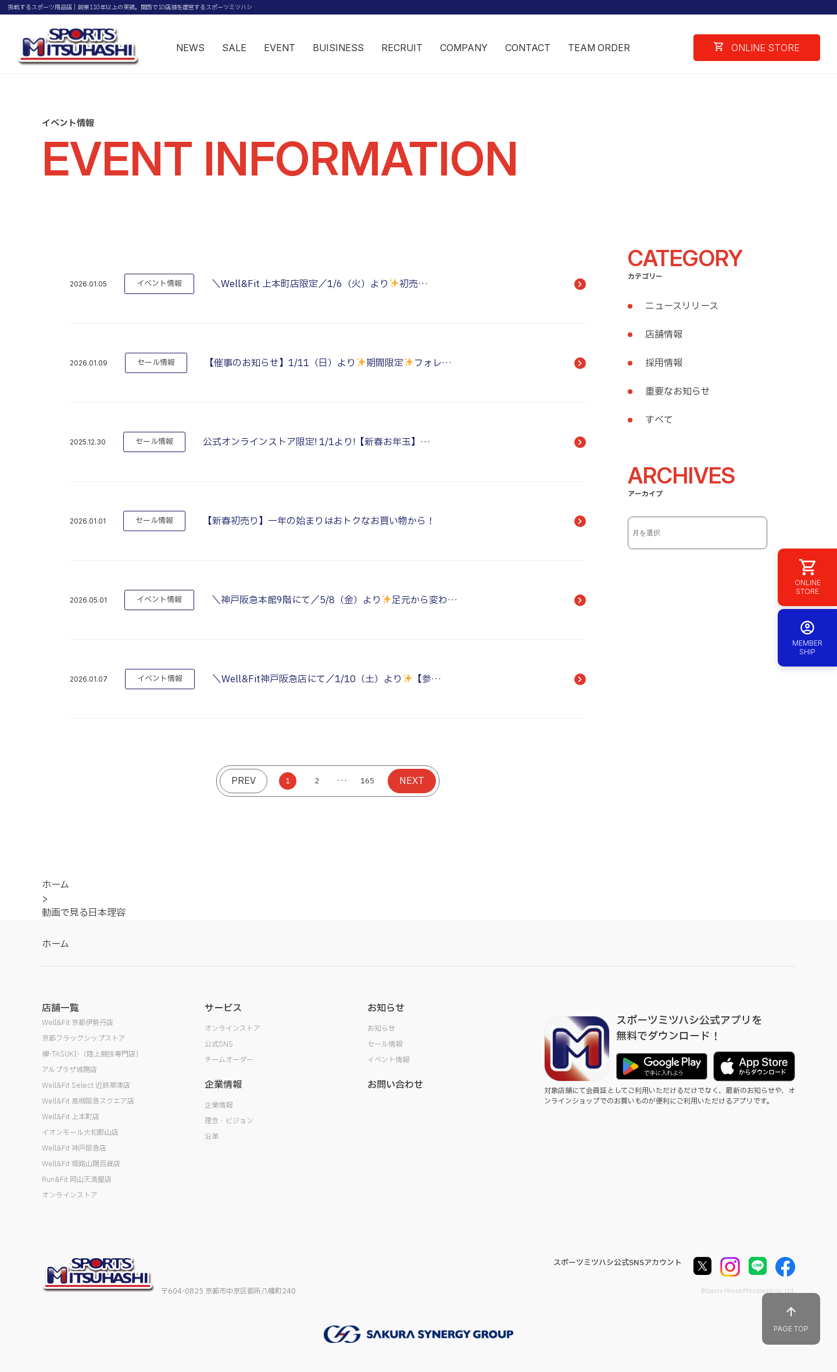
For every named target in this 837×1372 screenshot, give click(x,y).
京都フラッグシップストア (84, 1038)
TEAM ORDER (599, 47)
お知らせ (381, 1028)
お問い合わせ (395, 1085)
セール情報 (384, 1044)
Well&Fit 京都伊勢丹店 (77, 1023)
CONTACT (527, 47)
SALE (234, 47)
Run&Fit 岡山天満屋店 (77, 1179)
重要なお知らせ (677, 392)
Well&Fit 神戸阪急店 (74, 1148)
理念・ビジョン (229, 1121)
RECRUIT (402, 47)
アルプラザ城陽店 (69, 1070)
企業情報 (219, 1105)
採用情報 (663, 363)
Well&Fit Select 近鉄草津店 (86, 1085)
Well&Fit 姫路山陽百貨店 (81, 1164)
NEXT (411, 781)
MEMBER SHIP (807, 637)
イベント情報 (388, 1060)
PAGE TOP (791, 1319)
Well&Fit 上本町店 (70, 1117)
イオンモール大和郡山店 (80, 1132)
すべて (659, 420)
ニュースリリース (681, 306)
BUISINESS (338, 47)
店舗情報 (663, 335)
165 (367, 781)
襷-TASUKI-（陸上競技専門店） (92, 1054)
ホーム (55, 944)
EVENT (279, 47)
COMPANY (464, 47)
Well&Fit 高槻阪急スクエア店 (88, 1101)
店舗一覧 (60, 1008)
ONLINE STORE (757, 47)
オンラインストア (70, 1195)
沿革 (212, 1136)
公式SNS (219, 1044)
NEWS (190, 47)
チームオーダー (229, 1060)
